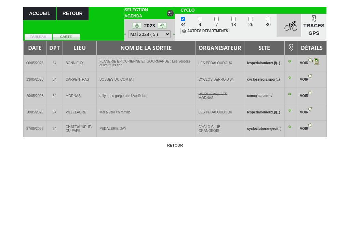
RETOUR (73, 13)
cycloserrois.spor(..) (263, 79)
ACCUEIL (39, 13)
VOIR (304, 63)
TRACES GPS (314, 29)
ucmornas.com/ (259, 96)
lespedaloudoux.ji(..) (263, 63)
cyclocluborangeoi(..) (264, 129)
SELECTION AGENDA (136, 13)
